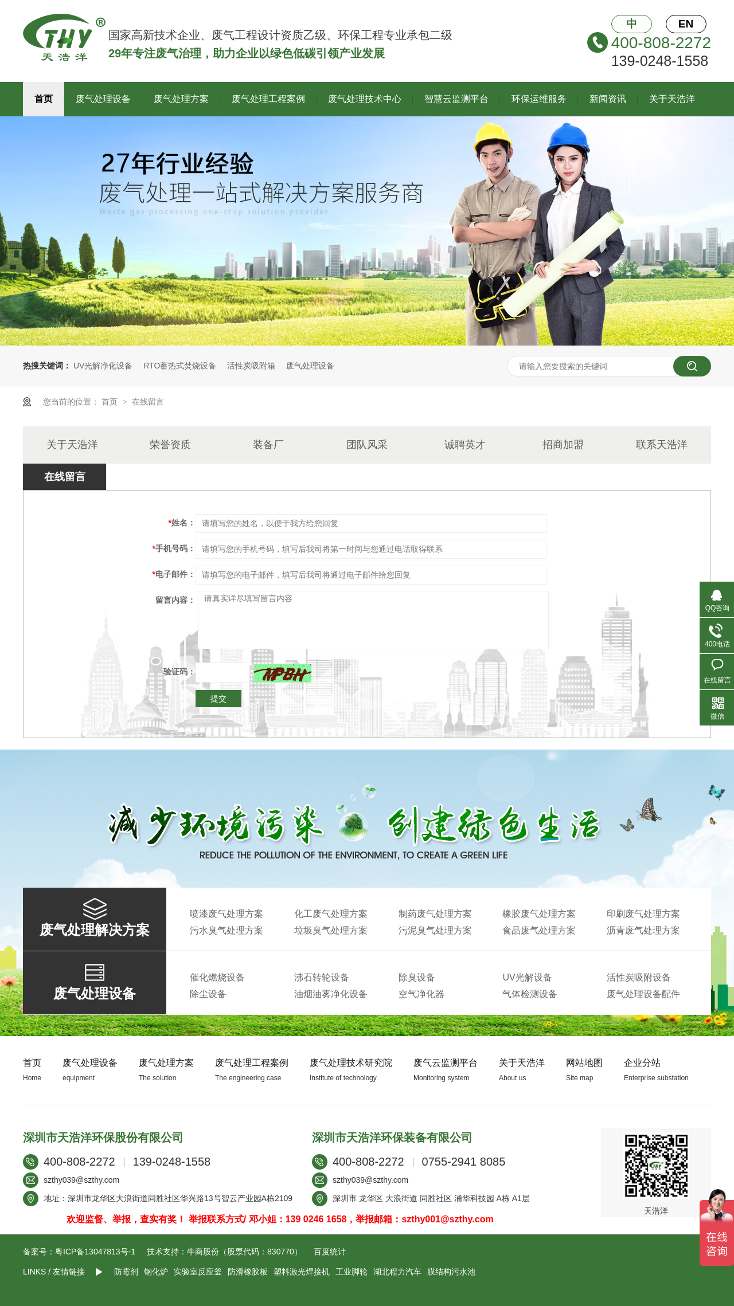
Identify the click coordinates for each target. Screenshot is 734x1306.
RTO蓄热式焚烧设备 (179, 365)
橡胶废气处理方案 (539, 914)
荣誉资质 (170, 444)
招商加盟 (563, 444)
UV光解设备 (527, 977)
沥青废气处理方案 (643, 930)
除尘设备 (208, 994)
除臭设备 (417, 977)
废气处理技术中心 (364, 99)
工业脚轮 (351, 1271)
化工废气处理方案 (331, 914)
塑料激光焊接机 (302, 1271)
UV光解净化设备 (102, 365)
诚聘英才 (465, 444)
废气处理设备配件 (643, 994)
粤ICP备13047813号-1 (95, 1251)
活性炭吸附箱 (251, 365)
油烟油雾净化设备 (331, 994)
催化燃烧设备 (217, 977)
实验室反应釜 (198, 1271)
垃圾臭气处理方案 (331, 930)
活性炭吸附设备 (639, 977)
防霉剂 (126, 1271)
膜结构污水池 (451, 1271)
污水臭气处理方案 (226, 930)
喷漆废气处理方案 (226, 914)
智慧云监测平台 (456, 99)
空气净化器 (421, 994)
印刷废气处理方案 (643, 914)
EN (685, 24)
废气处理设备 (103, 99)
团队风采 (367, 444)
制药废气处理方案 (435, 914)
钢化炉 (156, 1271)
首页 (43, 99)
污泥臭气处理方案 (435, 930)
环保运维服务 (539, 99)
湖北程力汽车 (397, 1271)
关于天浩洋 (672, 99)
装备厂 (268, 444)
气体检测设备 (529, 994)
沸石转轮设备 (321, 977)
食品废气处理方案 (539, 930)
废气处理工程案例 (268, 99)
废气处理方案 (181, 99)
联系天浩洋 (662, 444)
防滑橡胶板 (248, 1271)
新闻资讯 (607, 99)
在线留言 (148, 401)
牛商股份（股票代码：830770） (244, 1251)
